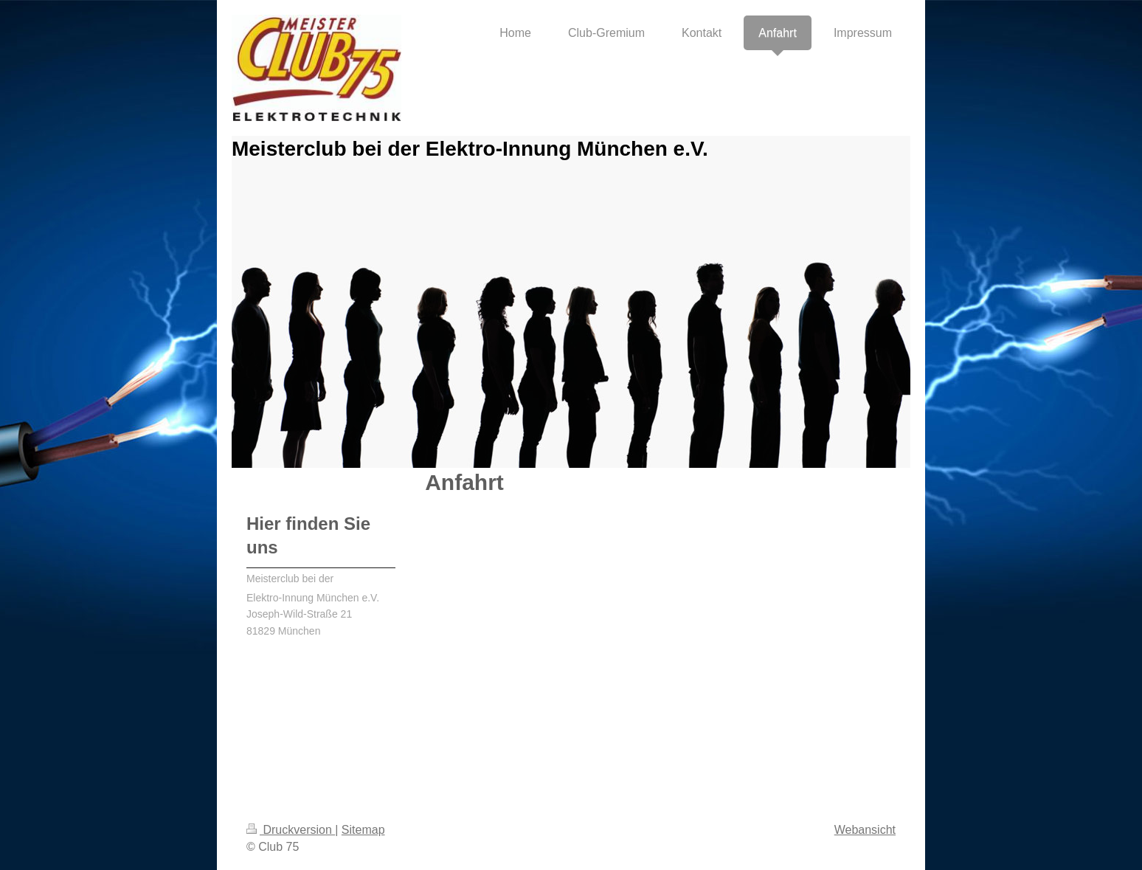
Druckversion (290, 830)
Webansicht (865, 830)
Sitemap (363, 830)
